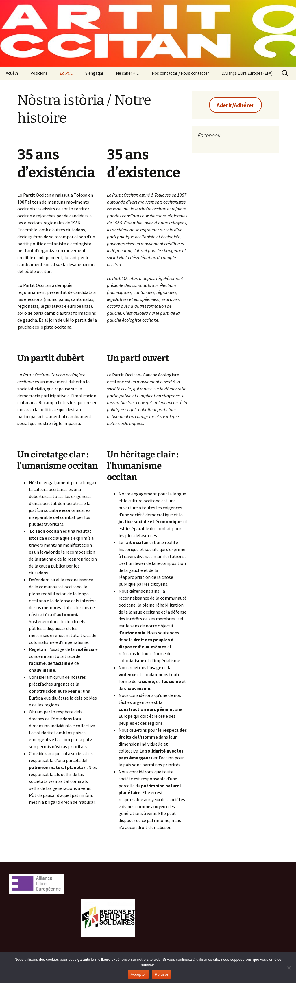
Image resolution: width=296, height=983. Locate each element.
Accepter (138, 974)
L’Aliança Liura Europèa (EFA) (247, 73)
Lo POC (66, 73)
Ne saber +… (127, 73)
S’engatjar (94, 73)
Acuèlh (12, 73)
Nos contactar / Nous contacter (180, 73)
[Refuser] (289, 968)
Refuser (161, 974)
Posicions (39, 73)
